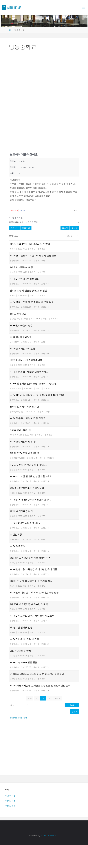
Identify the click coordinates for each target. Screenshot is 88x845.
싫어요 (23, 210)
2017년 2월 (9, 806)
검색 (72, 705)
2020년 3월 (9, 796)
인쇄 (75, 210)
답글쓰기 (26, 228)
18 (43, 698)
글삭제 (75, 228)
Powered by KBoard (18, 717)
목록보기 (14, 228)
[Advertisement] (44, 78)
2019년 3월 (9, 801)
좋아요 (14, 210)
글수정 (65, 228)
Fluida (43, 835)
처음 (30, 698)
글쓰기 (75, 711)
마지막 (58, 698)
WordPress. (53, 835)
